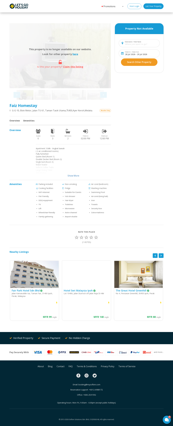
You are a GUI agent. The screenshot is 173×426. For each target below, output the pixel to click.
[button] (122, 6)
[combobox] (141, 44)
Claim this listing (73, 66)
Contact (60, 366)
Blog (50, 366)
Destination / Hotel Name (133, 42)
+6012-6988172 (96, 389)
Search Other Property (139, 62)
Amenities (28, 120)
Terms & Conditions (87, 366)
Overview (14, 120)
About (41, 366)
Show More (73, 175)
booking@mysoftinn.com (89, 384)
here (75, 54)
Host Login (134, 6)
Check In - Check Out (132, 52)
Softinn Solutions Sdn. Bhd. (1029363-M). (84, 419)
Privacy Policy (107, 366)
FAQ (71, 366)
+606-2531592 (89, 395)
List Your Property (153, 6)
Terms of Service (126, 366)
